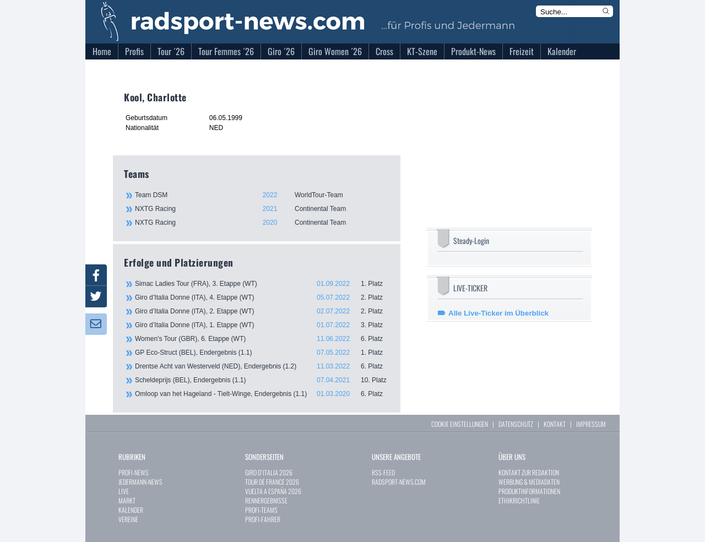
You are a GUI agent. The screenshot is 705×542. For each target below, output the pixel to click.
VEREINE (128, 519)
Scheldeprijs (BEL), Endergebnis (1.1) (262, 380)
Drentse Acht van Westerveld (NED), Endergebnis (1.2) (262, 366)
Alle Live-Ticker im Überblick (498, 313)
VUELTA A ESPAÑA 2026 (273, 491)
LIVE (123, 491)
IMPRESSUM (591, 424)
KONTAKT (555, 424)
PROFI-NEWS (133, 472)
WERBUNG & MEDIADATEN (529, 481)
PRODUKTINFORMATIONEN (529, 491)
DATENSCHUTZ (515, 424)
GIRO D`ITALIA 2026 (268, 472)
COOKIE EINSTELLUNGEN (459, 424)
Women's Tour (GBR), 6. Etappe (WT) (262, 339)
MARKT (126, 500)
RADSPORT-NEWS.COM (399, 481)
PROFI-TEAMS (261, 509)
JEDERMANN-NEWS (140, 481)
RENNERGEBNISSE (266, 500)
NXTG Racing (261, 209)
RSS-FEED (383, 472)
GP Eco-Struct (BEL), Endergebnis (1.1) (262, 352)
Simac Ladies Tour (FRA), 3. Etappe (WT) (262, 284)
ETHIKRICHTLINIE (519, 500)
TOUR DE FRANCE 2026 (272, 481)
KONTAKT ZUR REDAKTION (528, 472)
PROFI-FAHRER (262, 519)
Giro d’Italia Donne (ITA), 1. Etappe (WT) (262, 325)
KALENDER (130, 509)
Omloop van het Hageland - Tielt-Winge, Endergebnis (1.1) (262, 394)
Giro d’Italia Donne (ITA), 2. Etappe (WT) (262, 311)
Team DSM (261, 195)
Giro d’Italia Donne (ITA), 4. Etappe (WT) (262, 297)
